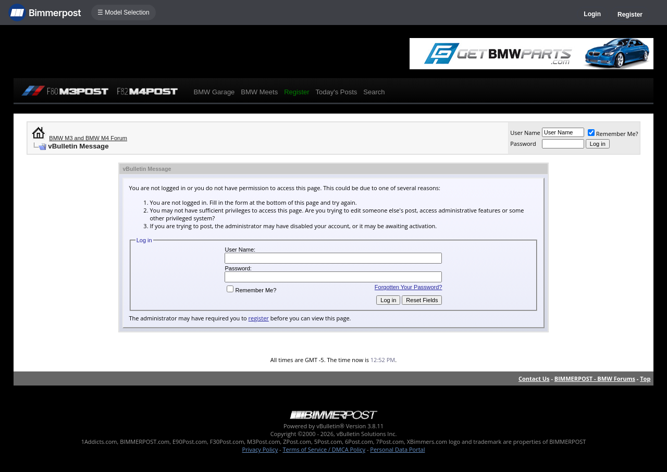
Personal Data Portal (397, 449)
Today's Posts (336, 92)
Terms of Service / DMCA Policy (323, 449)
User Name (525, 132)
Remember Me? (613, 134)
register (259, 318)
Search (374, 92)
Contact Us (534, 378)
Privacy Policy (260, 449)
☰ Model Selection (123, 12)
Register (630, 14)
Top (645, 378)
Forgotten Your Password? (408, 287)
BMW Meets (259, 92)
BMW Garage (214, 92)
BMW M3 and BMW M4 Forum (88, 138)
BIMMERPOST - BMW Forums (594, 378)
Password (523, 143)
